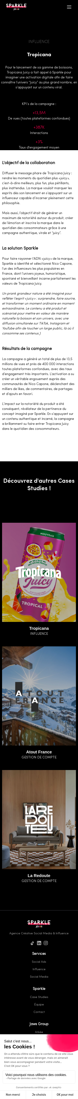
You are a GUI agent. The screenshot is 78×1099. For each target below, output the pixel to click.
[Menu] (69, 7)
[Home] (15, 7)
